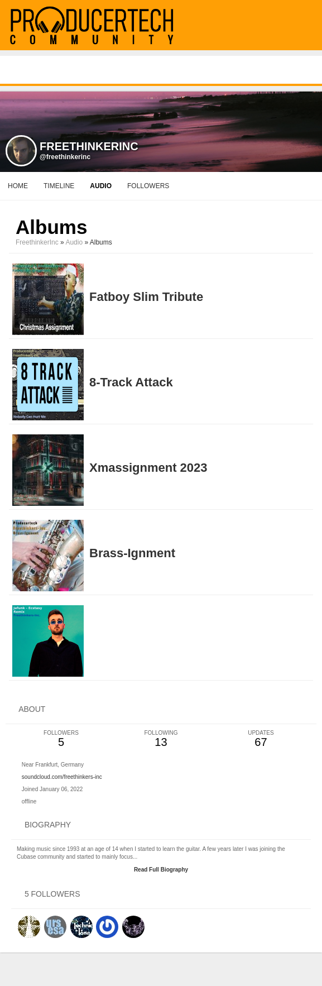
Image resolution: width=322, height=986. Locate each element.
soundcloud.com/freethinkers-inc (62, 777)
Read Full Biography (161, 870)
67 (261, 739)
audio (101, 186)
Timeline (59, 186)
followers (148, 186)
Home (18, 186)
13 (161, 739)
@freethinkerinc (65, 157)
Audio (74, 242)
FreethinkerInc (37, 242)
